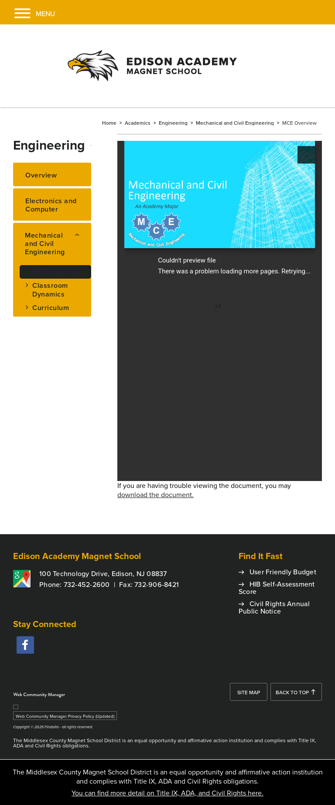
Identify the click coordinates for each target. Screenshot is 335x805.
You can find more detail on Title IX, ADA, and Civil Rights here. (167, 793)
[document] (219, 311)
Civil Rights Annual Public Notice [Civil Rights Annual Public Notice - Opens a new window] (274, 607)
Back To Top (292, 692)
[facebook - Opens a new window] (25, 645)
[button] (27, 12)
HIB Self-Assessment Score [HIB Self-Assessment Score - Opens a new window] (277, 587)
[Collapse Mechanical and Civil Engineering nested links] (80, 234)
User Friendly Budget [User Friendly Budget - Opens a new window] (283, 571)
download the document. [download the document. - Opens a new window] (155, 494)
